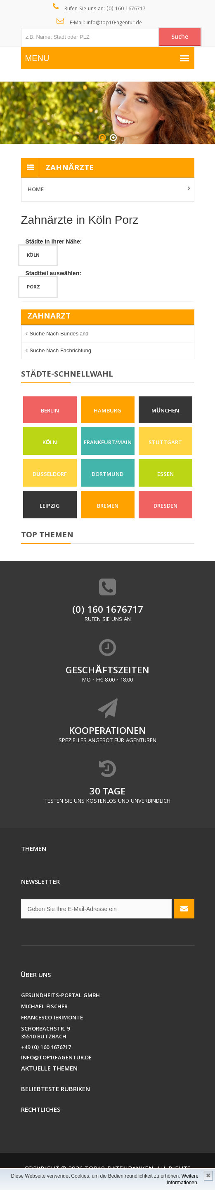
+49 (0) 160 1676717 (46, 1048)
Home (36, 189)
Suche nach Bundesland (59, 333)
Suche (179, 37)
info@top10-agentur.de (56, 1058)
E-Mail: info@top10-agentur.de (99, 22)
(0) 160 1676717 (107, 610)
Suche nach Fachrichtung (61, 350)
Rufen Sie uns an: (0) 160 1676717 (99, 8)
